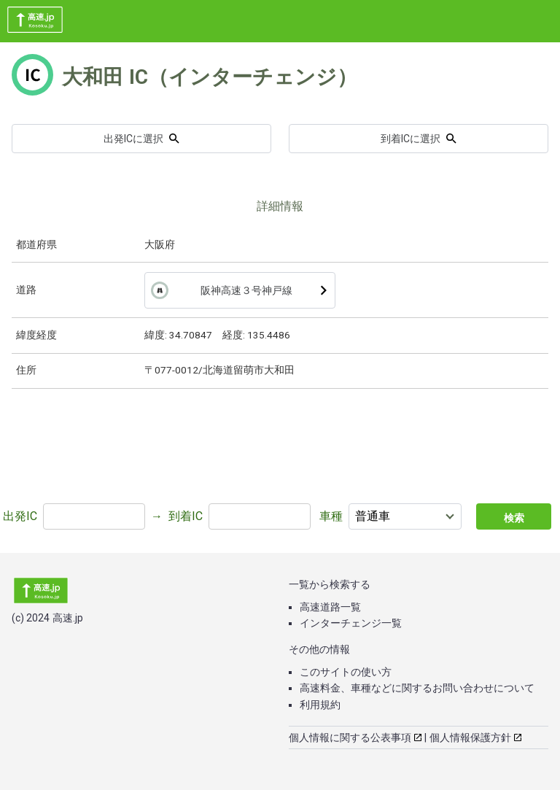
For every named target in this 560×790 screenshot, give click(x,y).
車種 (331, 516)
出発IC (20, 516)
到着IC (185, 516)
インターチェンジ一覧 (351, 623)
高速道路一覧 (330, 607)
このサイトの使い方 (346, 672)
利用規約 (320, 704)
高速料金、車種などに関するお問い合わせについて (417, 688)
